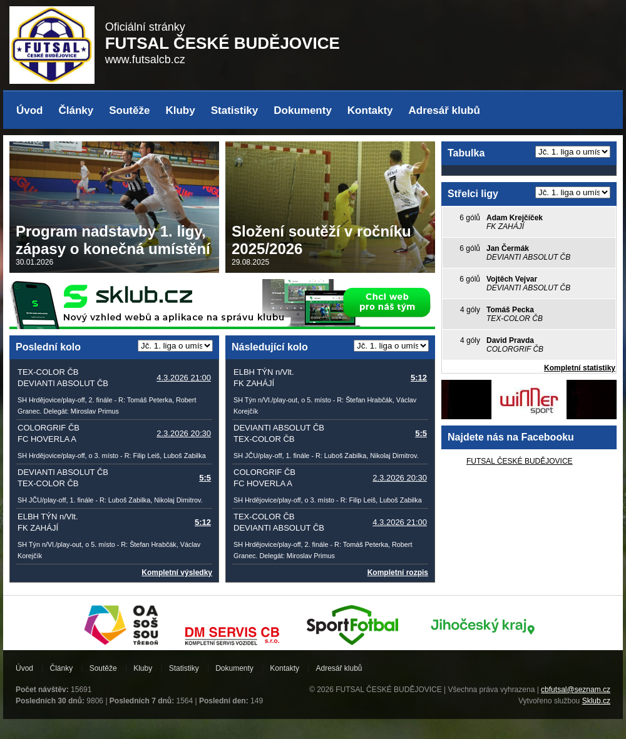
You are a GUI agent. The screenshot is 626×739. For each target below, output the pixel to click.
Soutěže (129, 110)
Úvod (29, 110)
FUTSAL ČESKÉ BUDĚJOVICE (519, 461)
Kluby (180, 110)
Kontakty (370, 110)
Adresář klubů (444, 110)
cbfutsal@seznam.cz (575, 689)
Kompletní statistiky (579, 368)
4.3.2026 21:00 (183, 377)
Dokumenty (303, 110)
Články (76, 110)
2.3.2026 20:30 (183, 433)
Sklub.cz (596, 700)
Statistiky (235, 110)
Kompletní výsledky (176, 572)
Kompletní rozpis (397, 572)
